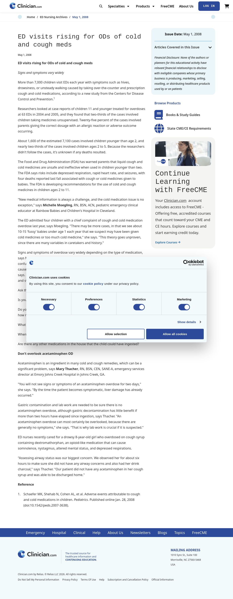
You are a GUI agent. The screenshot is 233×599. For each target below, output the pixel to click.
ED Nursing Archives (45, 17)
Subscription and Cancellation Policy (127, 579)
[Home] (26, 6)
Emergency (35, 532)
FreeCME (167, 6)
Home (22, 17)
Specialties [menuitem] (116, 6)
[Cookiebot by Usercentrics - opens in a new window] (186, 263)
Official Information (163, 579)
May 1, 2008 (71, 17)
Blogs (162, 532)
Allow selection (116, 334)
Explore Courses (167, 242)
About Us (186, 6)
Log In (209, 6)
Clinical (79, 532)
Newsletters (140, 532)
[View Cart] (227, 6)
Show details (186, 321)
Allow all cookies (175, 334)
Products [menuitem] (143, 6)
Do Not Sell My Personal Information (38, 579)
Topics (179, 532)
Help (96, 532)
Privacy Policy (70, 579)
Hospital (59, 532)
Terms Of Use (88, 579)
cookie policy (93, 283)
